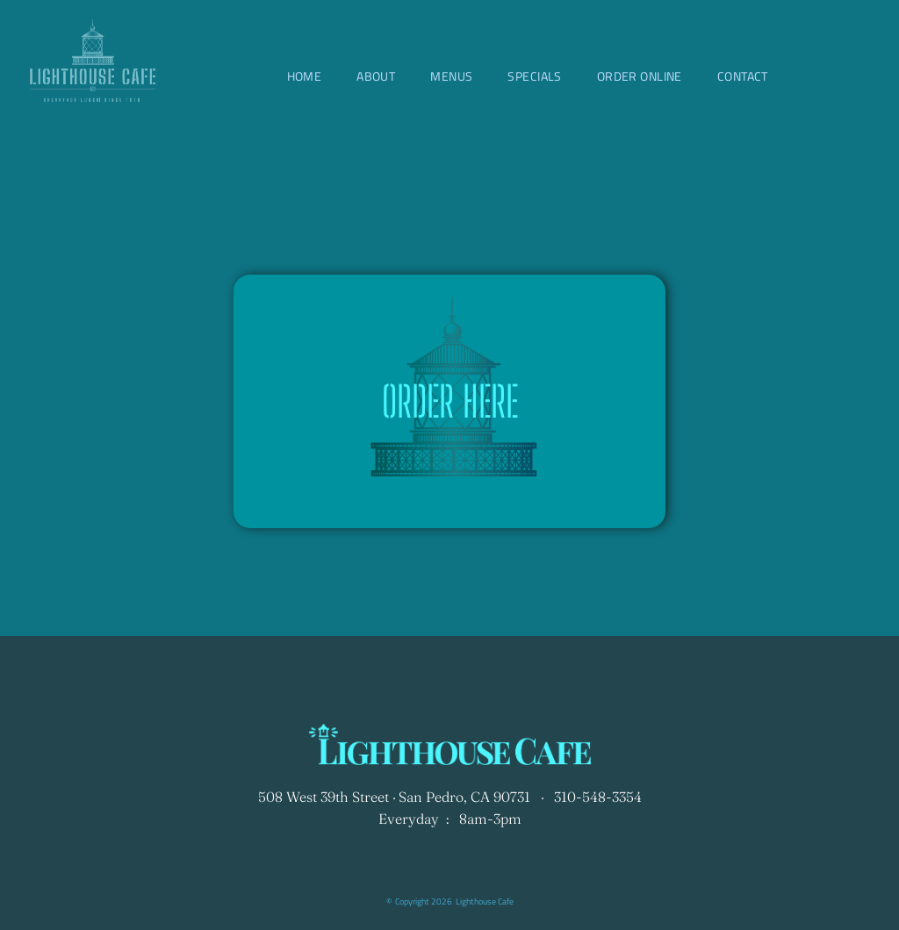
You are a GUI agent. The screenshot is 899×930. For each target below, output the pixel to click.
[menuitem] (305, 76)
